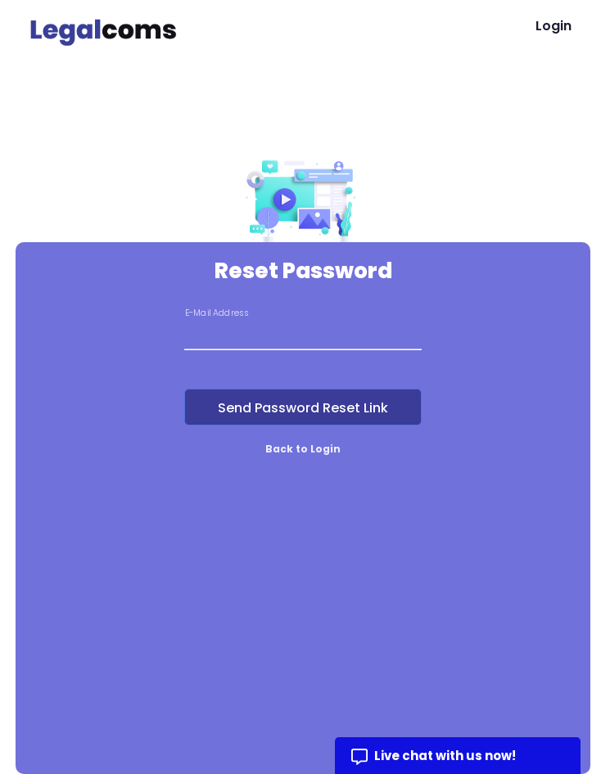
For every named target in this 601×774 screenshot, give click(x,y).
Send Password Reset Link (303, 407)
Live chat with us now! (445, 755)
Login (553, 25)
